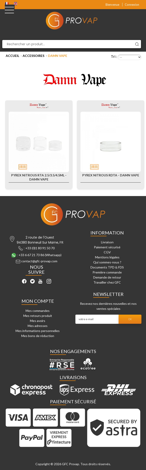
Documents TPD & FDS (107, 267)
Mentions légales (107, 257)
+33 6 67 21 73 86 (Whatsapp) (40, 255)
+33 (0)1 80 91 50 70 (40, 248)
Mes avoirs (37, 321)
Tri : (114, 56)
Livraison (107, 242)
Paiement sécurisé (107, 247)
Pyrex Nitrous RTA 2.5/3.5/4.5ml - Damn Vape (38, 177)
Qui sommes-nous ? (107, 262)
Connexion (132, 4)
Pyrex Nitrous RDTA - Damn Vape (110, 175)
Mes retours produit (37, 316)
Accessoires (33, 56)
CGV (107, 252)
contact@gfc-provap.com (39, 261)
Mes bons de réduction (37, 336)
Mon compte (37, 301)
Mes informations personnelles (38, 331)
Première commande (107, 272)
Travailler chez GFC (107, 282)
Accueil (12, 56)
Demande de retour (107, 277)
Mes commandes (38, 311)
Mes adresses (38, 326)
